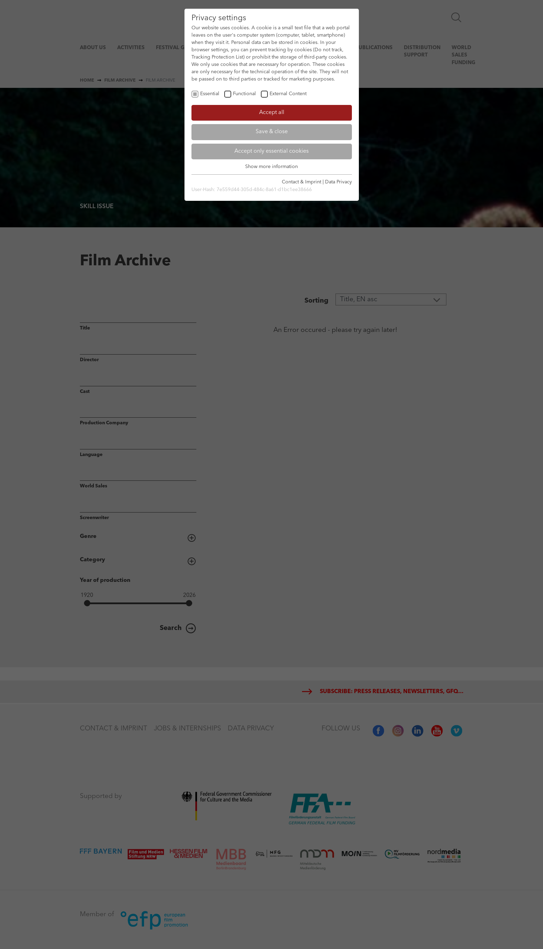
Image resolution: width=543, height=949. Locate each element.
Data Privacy (338, 182)
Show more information (271, 166)
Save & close (272, 132)
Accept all (271, 112)
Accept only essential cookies (271, 151)
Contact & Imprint (301, 182)
